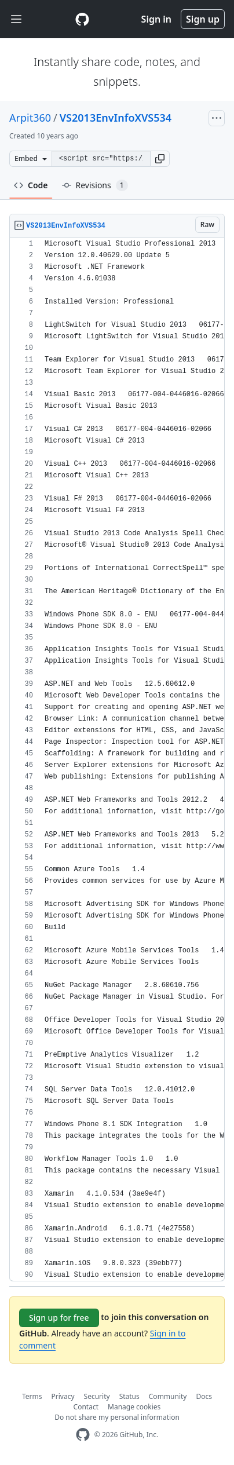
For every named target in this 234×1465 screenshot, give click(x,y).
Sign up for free (59, 1317)
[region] (117, 759)
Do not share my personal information (117, 1417)
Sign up (203, 19)
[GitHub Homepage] (83, 1434)
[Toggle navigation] (16, 19)
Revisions (95, 185)
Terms (32, 1396)
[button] (160, 159)
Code (31, 185)
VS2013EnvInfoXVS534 (115, 118)
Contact (86, 1407)
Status (129, 1396)
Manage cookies (134, 1407)
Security (97, 1396)
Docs (204, 1396)
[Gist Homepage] (82, 19)
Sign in (156, 19)
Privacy (63, 1396)
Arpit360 (30, 118)
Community (168, 1396)
